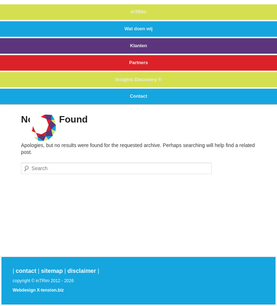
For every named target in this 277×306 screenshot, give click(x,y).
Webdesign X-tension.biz (38, 290)
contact (26, 271)
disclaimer (81, 271)
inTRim (138, 11)
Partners (138, 62)
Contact (138, 96)
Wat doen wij (138, 28)
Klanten (138, 45)
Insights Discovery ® (138, 79)
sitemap (52, 271)
